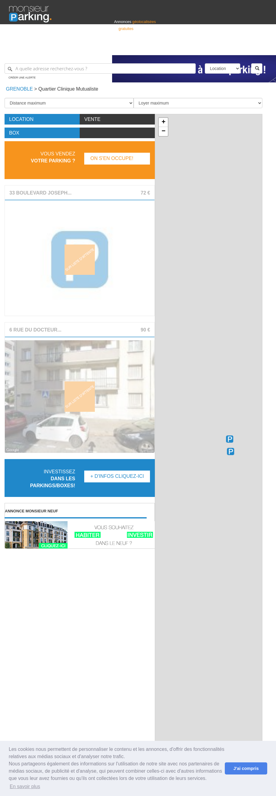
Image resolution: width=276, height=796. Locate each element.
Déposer (211, 47)
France (228, 47)
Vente (92, 119)
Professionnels (167, 47)
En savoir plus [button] (25, 786)
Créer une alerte (22, 77)
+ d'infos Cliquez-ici (117, 476)
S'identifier (192, 47)
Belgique (244, 47)
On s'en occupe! (111, 158)
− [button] (163, 131)
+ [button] (163, 122)
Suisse (261, 47)
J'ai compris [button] (245, 768)
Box (14, 132)
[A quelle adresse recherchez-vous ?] (100, 68)
